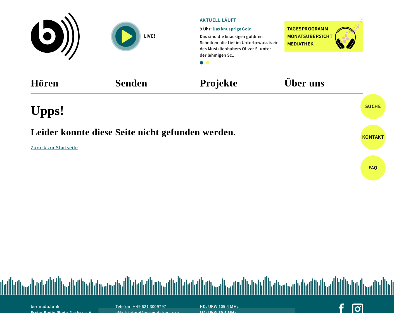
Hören (45, 83)
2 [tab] (207, 62)
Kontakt (373, 137)
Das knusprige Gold (232, 29)
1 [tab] (201, 62)
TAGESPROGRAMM (307, 28)
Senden (131, 83)
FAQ (373, 167)
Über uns (304, 83)
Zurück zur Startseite (54, 147)
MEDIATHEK (300, 43)
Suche (373, 106)
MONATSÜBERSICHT (310, 36)
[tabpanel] (239, 37)
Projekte (219, 83)
